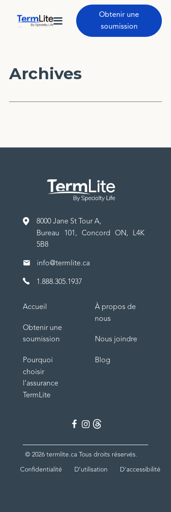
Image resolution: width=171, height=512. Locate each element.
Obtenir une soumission (119, 20)
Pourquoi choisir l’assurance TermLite (40, 377)
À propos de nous (115, 312)
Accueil (35, 306)
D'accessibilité (140, 469)
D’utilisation (91, 469)
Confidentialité (41, 469)
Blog (102, 360)
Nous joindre (116, 339)
